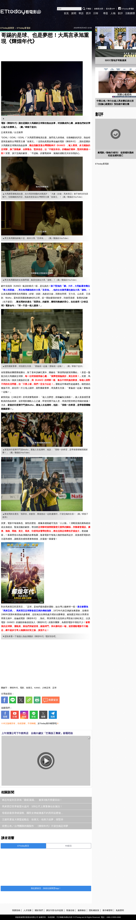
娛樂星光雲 (98, 9)
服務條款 (82, 910)
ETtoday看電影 (126, 7)
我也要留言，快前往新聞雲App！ (46, 888)
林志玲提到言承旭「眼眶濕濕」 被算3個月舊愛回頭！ (32, 800)
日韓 (95, 13)
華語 (81, 13)
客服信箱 (70, 910)
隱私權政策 (94, 910)
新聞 (73, 13)
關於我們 (39, 910)
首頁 (66, 13)
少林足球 (46, 688)
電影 (22, 688)
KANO (37, 688)
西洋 (88, 13)
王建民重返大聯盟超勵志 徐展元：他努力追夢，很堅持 (32, 819)
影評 (120, 13)
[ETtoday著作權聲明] (47, 723)
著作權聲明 (107, 910)
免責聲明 (120, 910)
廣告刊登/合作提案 (54, 910)
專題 (105, 13)
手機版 (88, 9)
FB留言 (68, 846)
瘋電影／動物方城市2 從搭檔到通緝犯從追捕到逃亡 (116, 154)
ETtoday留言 (23, 846)
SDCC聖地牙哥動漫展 (115, 60)
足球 (54, 688)
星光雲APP (110, 9)
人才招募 (27, 910)
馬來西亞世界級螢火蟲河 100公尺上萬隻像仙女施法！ (32, 806)
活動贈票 (130, 13)
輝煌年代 (14, 688)
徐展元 (29, 688)
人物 (113, 13)
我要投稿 (16, 910)
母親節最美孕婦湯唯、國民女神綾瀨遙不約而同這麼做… (32, 813)
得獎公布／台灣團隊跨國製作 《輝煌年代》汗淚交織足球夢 (35, 826)
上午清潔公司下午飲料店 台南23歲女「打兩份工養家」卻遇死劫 (37, 733)
